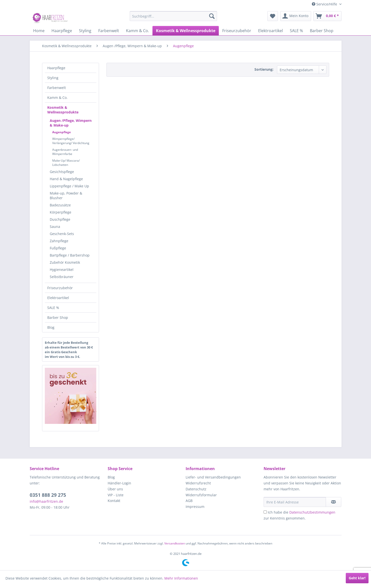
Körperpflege (60, 212)
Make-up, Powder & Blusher (66, 195)
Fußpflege (58, 248)
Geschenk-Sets (62, 233)
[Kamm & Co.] (137, 30)
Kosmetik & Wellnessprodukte (62, 109)
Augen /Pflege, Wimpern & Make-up (71, 123)
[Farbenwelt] (109, 30)
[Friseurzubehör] (237, 30)
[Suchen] (212, 16)
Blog (50, 327)
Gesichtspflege (62, 171)
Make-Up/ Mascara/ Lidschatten (66, 162)
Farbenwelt (56, 87)
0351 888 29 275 (48, 495)
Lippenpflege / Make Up (69, 186)
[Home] (39, 30)
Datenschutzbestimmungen (312, 512)
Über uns (115, 489)
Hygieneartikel (62, 269)
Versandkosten (174, 543)
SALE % (53, 307)
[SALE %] (296, 30)
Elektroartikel (58, 297)
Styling (52, 77)
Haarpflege (56, 67)
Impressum (195, 506)
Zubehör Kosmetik (65, 262)
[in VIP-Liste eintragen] (333, 502)
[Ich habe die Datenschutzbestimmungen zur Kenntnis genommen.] (265, 512)
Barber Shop (57, 317)
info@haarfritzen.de (46, 501)
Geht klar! (357, 578)
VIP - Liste (116, 495)
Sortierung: (263, 69)
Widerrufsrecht (198, 483)
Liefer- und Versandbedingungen (213, 477)
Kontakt (114, 500)
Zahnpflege (59, 241)
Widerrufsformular (201, 495)
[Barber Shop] (321, 30)
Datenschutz (196, 489)
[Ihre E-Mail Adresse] (295, 502)
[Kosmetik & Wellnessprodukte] (185, 30)
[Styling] (85, 30)
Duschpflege (60, 219)
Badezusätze (60, 205)
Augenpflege (61, 132)
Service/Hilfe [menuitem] (325, 4)
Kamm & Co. (57, 97)
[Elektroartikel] (270, 30)
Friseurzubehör (60, 287)
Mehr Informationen (181, 578)
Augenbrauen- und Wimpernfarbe (65, 152)
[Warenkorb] (327, 16)
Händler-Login (119, 483)
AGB (189, 500)
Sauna (55, 226)
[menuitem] (173, 16)
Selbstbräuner (62, 276)
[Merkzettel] (272, 16)
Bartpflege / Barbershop (70, 255)
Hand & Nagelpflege (66, 178)
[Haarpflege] (61, 30)
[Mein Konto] (295, 16)
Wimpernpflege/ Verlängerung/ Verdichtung (70, 141)
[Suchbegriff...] (173, 16)
